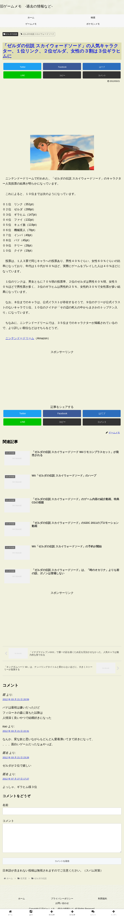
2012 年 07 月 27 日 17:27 (16, 778)
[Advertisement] (62, 107)
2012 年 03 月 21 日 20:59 (16, 699)
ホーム (21, 903)
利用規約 (102, 903)
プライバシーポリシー (62, 903)
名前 (5, 804)
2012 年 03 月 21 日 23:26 (16, 757)
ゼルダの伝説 (10, 34)
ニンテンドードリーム (19, 338)
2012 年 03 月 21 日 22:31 (16, 730)
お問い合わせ (62, 908)
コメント (8, 820)
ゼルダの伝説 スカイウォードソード (37, 34)
